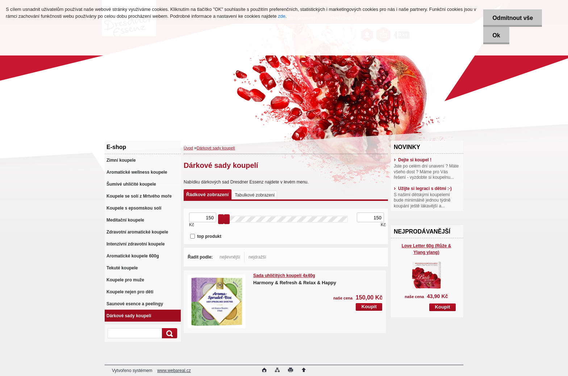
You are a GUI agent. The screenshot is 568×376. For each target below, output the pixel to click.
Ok (496, 35)
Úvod (188, 148)
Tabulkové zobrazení (255, 195)
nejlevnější (230, 257)
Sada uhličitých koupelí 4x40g (284, 275)
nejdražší (257, 257)
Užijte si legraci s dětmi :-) (423, 188)
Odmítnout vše (512, 18)
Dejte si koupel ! (412, 159)
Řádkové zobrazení (207, 194)
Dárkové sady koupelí (216, 148)
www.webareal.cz (174, 370)
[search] (168, 333)
